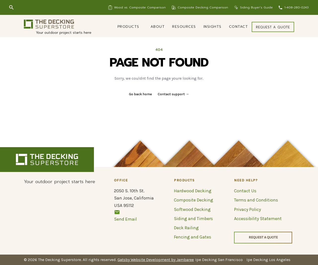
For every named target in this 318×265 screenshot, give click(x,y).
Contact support (173, 94)
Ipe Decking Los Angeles (268, 259)
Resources (184, 26)
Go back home (140, 94)
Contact (238, 26)
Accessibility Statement (258, 218)
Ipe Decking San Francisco (219, 259)
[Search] (11, 7)
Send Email (125, 215)
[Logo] (49, 24)
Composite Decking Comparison (203, 7)
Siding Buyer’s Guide (256, 7)
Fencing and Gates (192, 237)
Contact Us (245, 191)
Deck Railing (186, 228)
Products (128, 26)
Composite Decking (193, 200)
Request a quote (273, 27)
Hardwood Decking (192, 191)
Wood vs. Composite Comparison (140, 7)
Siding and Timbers (193, 218)
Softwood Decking (192, 209)
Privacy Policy (247, 209)
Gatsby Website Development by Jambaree (156, 259)
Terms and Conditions (256, 200)
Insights (212, 26)
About (158, 26)
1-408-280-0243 (296, 7)
